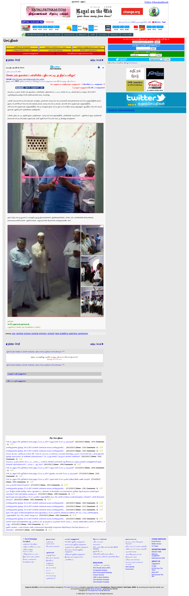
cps (13, 333)
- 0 (93, 84)
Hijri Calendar (130, 567)
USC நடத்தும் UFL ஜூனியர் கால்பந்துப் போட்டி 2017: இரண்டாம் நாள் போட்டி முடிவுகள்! (42, 474)
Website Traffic (156, 552)
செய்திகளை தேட (29, 562)
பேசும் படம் (50, 573)
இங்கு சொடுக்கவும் (54, 359)
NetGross (107, 590)
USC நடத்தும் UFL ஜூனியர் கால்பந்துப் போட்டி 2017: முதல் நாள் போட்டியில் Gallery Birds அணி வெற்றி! (48, 479)
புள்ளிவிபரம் (69, 559)
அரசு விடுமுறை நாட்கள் (134, 554)
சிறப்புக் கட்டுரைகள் (52, 558)
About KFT (155, 572)
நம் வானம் (102, 34)
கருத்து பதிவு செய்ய (69, 81)
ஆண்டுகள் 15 (50, 578)
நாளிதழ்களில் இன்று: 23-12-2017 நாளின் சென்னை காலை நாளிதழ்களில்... (35, 510)
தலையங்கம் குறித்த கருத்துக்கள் (75, 544)
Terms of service (96, 589)
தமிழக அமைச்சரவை (133, 559)
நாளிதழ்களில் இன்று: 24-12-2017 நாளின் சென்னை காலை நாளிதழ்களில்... (35, 506)
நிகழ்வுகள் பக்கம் (131, 557)
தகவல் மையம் (70, 34)
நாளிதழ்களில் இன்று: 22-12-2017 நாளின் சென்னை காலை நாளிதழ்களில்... (35, 519)
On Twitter (155, 546)
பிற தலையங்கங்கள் (53, 546)
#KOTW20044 (55, 68)
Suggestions (156, 563)
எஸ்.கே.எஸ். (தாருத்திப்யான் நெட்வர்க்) (28, 79)
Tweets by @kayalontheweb (121, 110)
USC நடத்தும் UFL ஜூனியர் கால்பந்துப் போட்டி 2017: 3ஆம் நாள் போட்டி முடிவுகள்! (40, 468)
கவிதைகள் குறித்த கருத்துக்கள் (75, 554)
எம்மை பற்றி (126, 34)
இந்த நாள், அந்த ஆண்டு (31, 556)
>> (30, 539)
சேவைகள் (114, 34)
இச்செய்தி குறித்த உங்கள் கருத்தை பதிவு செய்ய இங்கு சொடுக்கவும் (34, 352)
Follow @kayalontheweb (156, 2)
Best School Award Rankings (102, 572)
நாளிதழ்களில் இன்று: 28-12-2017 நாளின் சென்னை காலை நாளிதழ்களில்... (35, 451)
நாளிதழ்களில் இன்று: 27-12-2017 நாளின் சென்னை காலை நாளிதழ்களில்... (35, 488)
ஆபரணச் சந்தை (131, 551)
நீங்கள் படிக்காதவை (29, 559)
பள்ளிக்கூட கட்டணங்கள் (101, 565)
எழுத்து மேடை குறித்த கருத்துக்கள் (76, 547)
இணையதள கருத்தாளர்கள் (74, 557)
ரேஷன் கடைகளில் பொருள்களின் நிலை (106, 556)
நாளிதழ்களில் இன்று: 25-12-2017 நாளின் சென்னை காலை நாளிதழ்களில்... (35, 503)
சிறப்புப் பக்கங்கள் (54, 34)
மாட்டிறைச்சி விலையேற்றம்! (18, 485)
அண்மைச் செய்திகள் (30, 544)
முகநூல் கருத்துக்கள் (81, 87)
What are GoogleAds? (156, 555)
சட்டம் (48, 570)
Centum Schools (98, 575)
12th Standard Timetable (101, 579)
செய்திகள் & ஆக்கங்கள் (35, 34)
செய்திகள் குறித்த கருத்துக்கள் (75, 542)
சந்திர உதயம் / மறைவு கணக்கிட (136, 549)
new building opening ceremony (71, 333)
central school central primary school (35, 333)
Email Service (156, 541)
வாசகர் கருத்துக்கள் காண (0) (49, 81)
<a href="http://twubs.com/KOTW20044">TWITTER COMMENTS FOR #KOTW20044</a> (54, 406)
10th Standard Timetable (101, 582)
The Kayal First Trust (70, 587)
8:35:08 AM (49, 22)
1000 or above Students (101, 577)
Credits (154, 566)
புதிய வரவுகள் (98, 542)
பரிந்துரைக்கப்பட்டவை (30, 554)
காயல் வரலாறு (51, 575)
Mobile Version (156, 544)
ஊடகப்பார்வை (51, 567)
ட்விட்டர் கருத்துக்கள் (97, 87)
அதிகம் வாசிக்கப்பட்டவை (32, 547)
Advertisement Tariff (158, 558)
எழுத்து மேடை (51, 555)
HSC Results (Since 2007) (101, 568)
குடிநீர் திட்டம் (97, 551)
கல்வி (92, 34)
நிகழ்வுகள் (82, 34)
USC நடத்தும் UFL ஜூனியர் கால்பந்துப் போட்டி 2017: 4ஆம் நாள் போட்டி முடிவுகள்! (40, 442)
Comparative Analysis (100, 570)
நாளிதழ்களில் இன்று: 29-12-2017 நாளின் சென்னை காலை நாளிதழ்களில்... (35, 447)
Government (130, 569)
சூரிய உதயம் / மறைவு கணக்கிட (136, 546)
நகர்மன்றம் (96, 544)
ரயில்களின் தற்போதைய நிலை (103, 554)
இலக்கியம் (49, 560)
